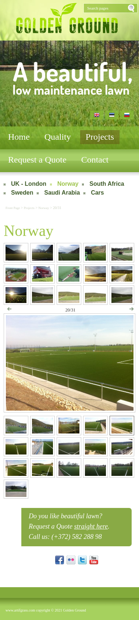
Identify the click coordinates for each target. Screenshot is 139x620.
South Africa (106, 184)
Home (19, 137)
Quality (57, 137)
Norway (68, 184)
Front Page (13, 208)
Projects (100, 137)
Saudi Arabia (62, 192)
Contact (95, 159)
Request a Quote (37, 159)
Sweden (22, 192)
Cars (97, 192)
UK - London (28, 184)
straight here (91, 526)
